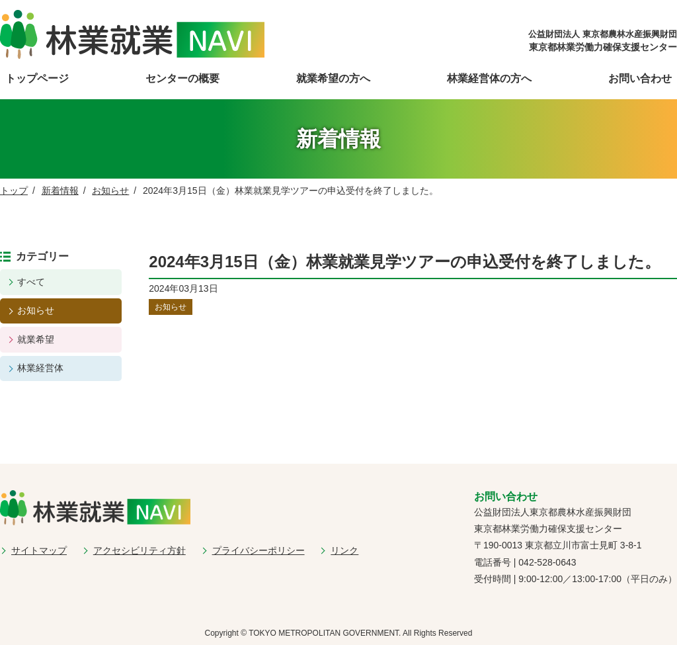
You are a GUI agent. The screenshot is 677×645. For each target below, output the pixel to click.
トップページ (37, 78)
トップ (14, 190)
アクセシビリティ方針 (139, 550)
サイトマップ (39, 550)
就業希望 (35, 339)
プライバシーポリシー (258, 550)
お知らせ (110, 190)
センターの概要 (182, 78)
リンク (344, 550)
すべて (31, 282)
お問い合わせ (640, 78)
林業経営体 (40, 368)
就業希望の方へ (333, 78)
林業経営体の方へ (489, 78)
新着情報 (60, 190)
